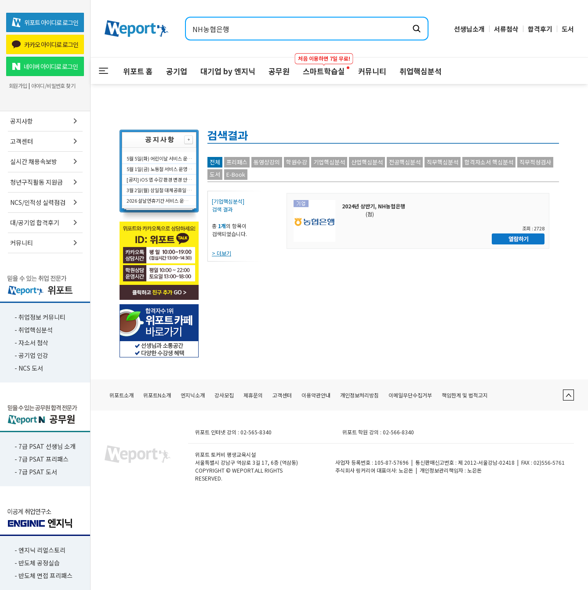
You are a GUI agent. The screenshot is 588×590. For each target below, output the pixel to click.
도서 (568, 28)
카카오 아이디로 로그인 (45, 44)
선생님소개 (469, 28)
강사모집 (224, 395)
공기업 (176, 71)
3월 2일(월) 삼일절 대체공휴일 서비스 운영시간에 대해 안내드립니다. (159, 189)
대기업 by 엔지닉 (227, 71)
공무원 (279, 71)
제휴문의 (253, 395)
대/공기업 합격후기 (45, 222)
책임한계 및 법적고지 (465, 395)
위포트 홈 (138, 71)
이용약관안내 (315, 395)
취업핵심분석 (420, 71)
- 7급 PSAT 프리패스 (42, 459)
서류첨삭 (506, 28)
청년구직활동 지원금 (45, 182)
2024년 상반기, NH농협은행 (373, 206)
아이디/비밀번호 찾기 (53, 85)
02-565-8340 (256, 432)
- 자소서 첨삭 (31, 342)
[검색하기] (416, 28)
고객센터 (45, 141)
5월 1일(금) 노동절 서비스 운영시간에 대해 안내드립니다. (159, 168)
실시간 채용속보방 (45, 161)
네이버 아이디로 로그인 (45, 66)
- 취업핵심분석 (34, 329)
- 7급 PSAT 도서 (36, 471)
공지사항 (45, 121)
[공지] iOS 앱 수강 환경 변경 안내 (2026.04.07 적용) (159, 179)
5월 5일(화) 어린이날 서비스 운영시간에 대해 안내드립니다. (159, 158)
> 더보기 (221, 253)
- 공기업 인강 (31, 355)
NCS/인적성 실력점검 (45, 202)
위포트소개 (121, 395)
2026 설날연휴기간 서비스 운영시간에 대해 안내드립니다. (159, 200)
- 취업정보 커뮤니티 (40, 317)
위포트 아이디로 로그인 (45, 22)
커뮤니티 (45, 242)
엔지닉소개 (193, 395)
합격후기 (540, 28)
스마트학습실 (324, 67)
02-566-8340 (398, 432)
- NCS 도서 (29, 368)
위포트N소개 (157, 395)
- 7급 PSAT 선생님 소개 (45, 446)
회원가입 (18, 85)
